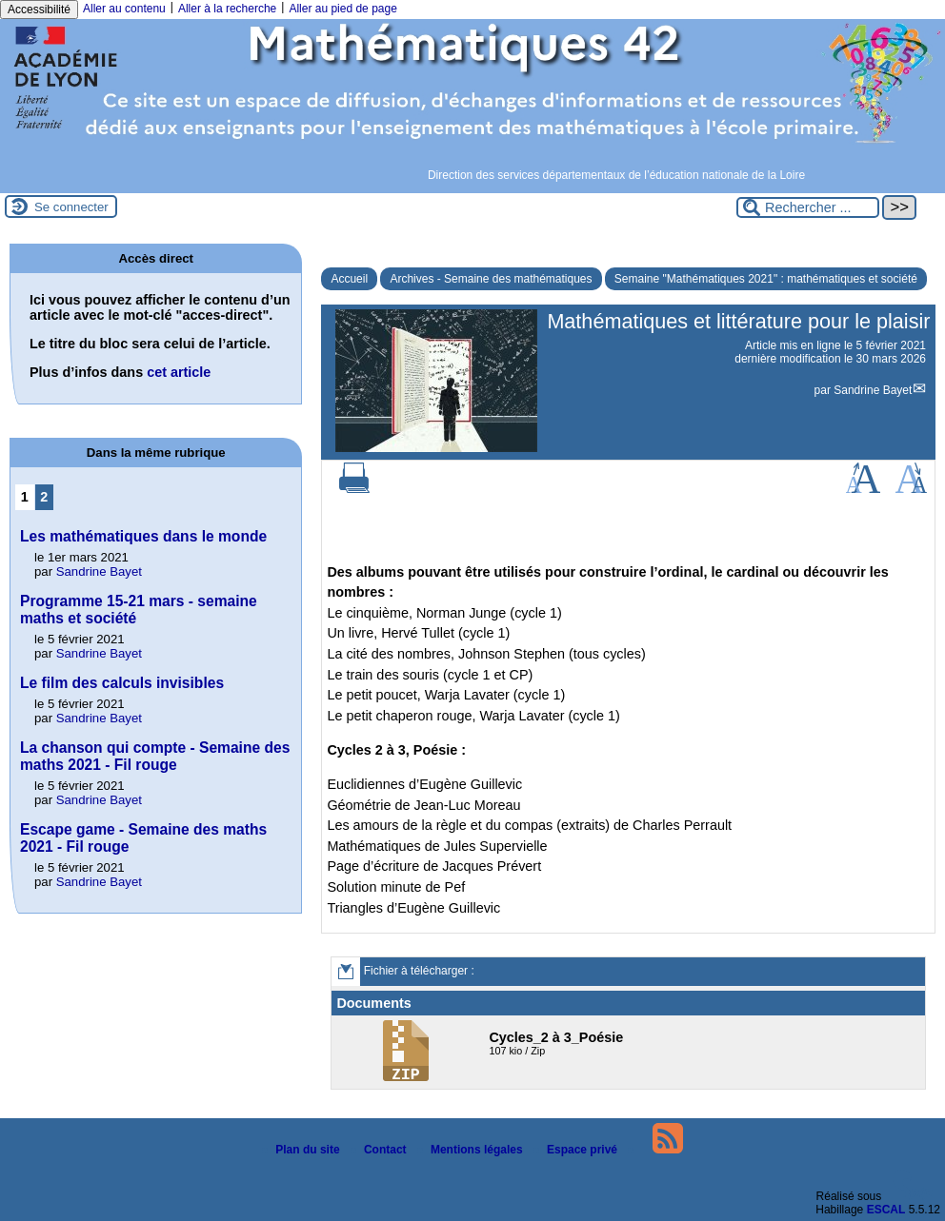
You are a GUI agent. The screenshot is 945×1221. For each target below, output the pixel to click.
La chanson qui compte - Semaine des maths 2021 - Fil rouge (155, 756)
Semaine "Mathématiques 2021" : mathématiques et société (765, 279)
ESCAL (886, 1209)
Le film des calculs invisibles (122, 683)
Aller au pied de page (342, 8)
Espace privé (576, 1149)
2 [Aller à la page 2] (44, 496)
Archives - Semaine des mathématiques (491, 279)
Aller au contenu (124, 8)
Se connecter (71, 207)
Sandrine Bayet (873, 390)
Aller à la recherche (227, 8)
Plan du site (302, 1149)
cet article (179, 372)
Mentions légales (471, 1149)
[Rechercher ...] (807, 207)
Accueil (349, 279)
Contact (380, 1149)
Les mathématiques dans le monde (143, 536)
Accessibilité (39, 9)
